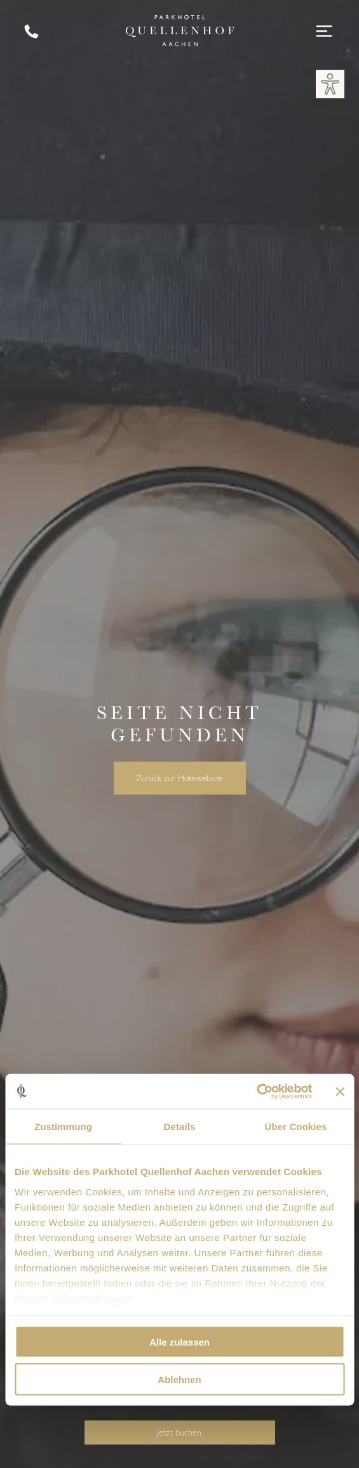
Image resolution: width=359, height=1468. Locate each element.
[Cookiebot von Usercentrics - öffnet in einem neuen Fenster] (256, 1091)
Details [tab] (180, 1126)
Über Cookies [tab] (296, 1126)
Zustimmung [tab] (63, 1126)
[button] (330, 84)
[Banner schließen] (339, 1091)
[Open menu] (324, 31)
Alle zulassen (179, 1342)
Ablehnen (179, 1379)
